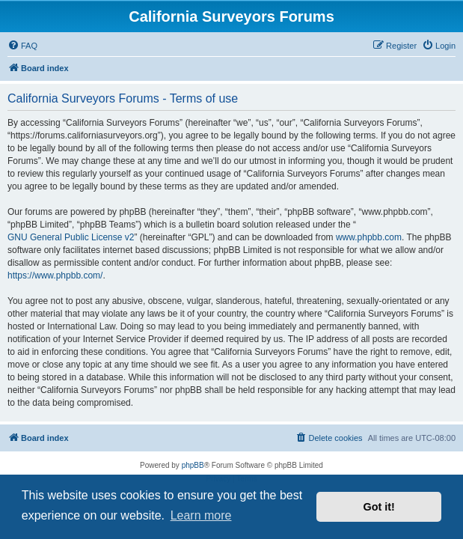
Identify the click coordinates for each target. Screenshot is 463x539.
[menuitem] (22, 46)
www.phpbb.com (369, 237)
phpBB (193, 465)
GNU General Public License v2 (70, 237)
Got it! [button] (379, 507)
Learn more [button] (201, 515)
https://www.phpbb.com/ (54, 275)
